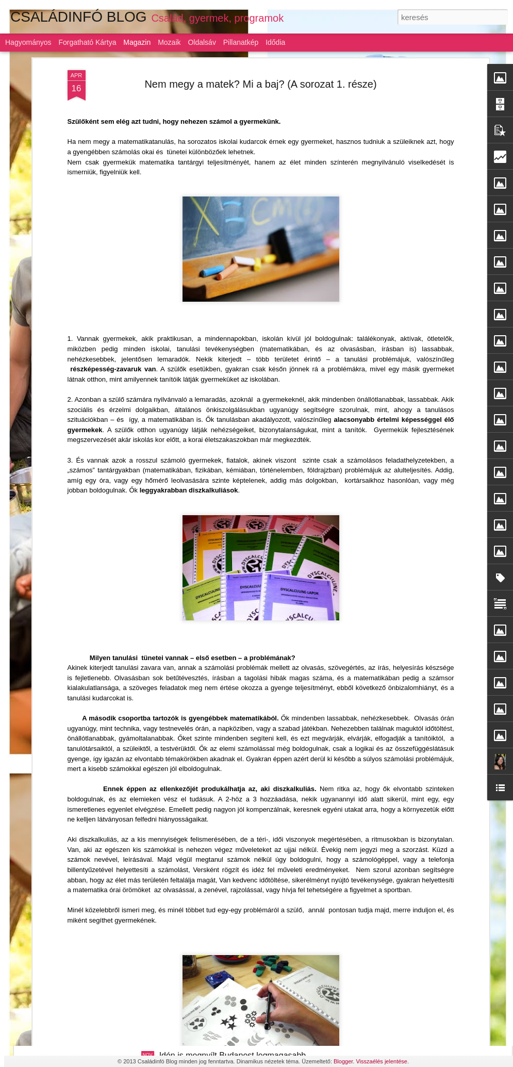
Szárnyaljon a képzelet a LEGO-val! (224, 704)
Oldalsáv (202, 42)
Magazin (137, 42)
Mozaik (169, 42)
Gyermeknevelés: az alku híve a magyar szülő (243, 938)
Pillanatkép (241, 42)
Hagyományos (28, 42)
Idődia (275, 42)
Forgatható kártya (87, 42)
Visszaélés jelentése (381, 1061)
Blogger (343, 1061)
